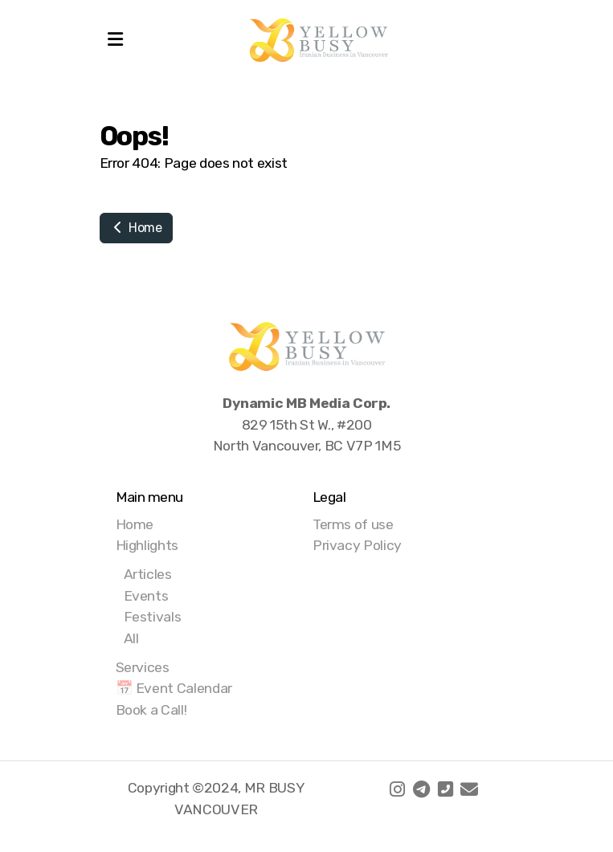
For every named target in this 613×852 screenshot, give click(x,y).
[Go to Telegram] (421, 789)
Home (136, 227)
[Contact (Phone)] (445, 789)
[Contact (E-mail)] (469, 789)
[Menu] (116, 40)
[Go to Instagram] (397, 789)
